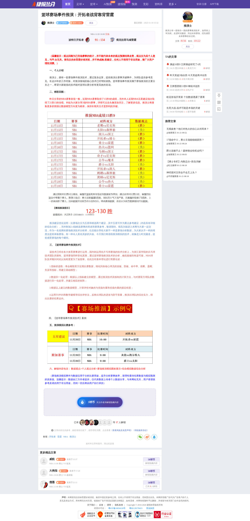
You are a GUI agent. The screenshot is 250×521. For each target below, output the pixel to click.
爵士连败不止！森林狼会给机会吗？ (188, 152)
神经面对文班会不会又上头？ (188, 174)
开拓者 (52, 436)
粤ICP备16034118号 (116, 508)
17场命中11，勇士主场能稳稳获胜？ (188, 142)
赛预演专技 (187, 21)
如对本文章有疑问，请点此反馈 (100, 443)
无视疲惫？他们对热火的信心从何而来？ (188, 131)
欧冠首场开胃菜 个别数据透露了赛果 (188, 99)
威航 (52, 459)
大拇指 (53, 470)
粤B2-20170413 (135, 508)
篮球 (94, 4)
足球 (80, 4)
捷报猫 (122, 4)
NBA (65, 436)
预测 (134, 4)
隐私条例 (119, 505)
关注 (91, 23)
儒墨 (52, 482)
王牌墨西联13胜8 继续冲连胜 (188, 88)
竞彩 (146, 4)
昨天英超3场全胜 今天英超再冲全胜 (188, 77)
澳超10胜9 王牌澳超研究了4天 (188, 66)
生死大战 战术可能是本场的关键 (188, 110)
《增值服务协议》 (141, 430)
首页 (67, 4)
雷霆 (59, 436)
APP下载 (214, 4)
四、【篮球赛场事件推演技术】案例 (67, 318)
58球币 (151, 461)
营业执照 (150, 508)
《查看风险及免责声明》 (121, 430)
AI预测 (108, 4)
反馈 (101, 505)
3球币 (99, 402)
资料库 (159, 4)
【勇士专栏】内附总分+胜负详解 (188, 163)
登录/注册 (202, 4)
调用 (109, 505)
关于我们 (91, 505)
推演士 (73, 436)
